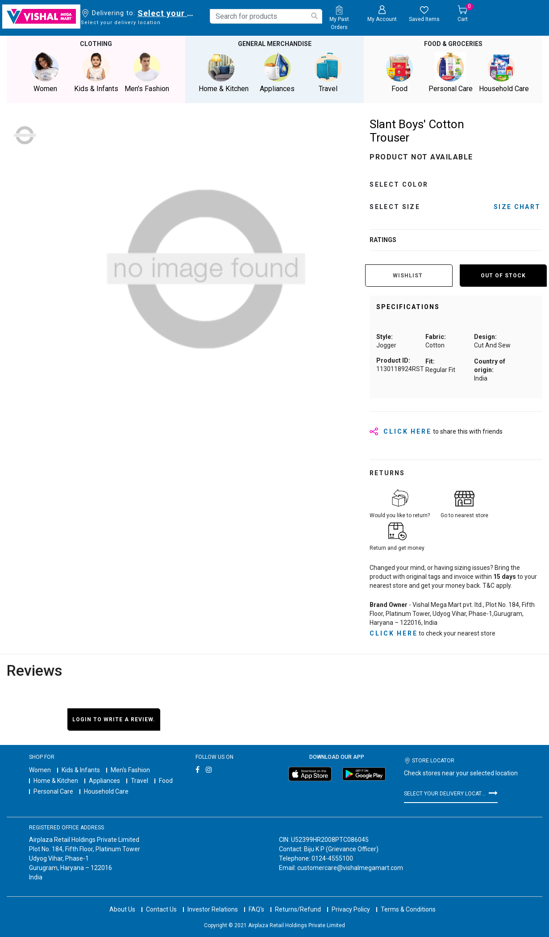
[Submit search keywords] (314, 16)
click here (393, 633)
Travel (139, 780)
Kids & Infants (81, 770)
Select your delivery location (167, 13)
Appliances (104, 780)
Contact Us (161, 909)
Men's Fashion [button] (147, 72)
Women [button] (45, 72)
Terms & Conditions (408, 909)
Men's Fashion (130, 770)
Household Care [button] (504, 72)
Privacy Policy (351, 909)
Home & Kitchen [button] (224, 72)
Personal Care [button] (450, 72)
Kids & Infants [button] (96, 72)
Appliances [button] (277, 72)
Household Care (106, 791)
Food (166, 780)
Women (40, 770)
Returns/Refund (298, 909)
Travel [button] (328, 72)
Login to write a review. (113, 719)
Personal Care (53, 791)
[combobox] (266, 16)
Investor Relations (212, 909)
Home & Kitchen (55, 780)
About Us (122, 909)
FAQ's (256, 909)
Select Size (395, 206)
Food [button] (399, 72)
